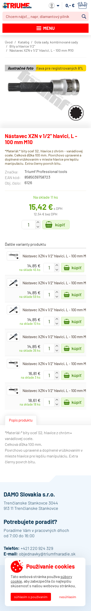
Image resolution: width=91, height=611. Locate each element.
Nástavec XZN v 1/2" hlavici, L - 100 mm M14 (56, 390)
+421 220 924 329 (37, 548)
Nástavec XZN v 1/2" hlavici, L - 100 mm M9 (55, 336)
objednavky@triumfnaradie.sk (47, 553)
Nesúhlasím (67, 597)
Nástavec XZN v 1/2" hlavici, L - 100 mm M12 (56, 363)
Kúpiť (60, 224)
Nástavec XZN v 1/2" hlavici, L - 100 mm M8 (55, 310)
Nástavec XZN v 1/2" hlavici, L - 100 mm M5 (55, 256)
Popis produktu (21, 420)
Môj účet (54, 5)
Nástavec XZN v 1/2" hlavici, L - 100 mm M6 (55, 283)
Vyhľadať (84, 16)
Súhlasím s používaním (31, 597)
